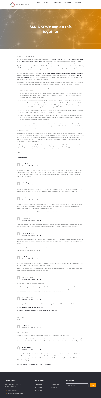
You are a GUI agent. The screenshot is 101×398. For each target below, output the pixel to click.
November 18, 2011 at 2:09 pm (31, 151)
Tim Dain (24, 311)
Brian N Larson (26, 219)
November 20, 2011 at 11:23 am (31, 206)
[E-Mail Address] (77, 371)
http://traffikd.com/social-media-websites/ (30, 293)
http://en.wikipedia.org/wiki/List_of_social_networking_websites (37, 296)
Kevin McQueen (26, 149)
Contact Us (38, 376)
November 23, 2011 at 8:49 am (31, 313)
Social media (48, 350)
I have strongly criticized (27, 53)
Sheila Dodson (26, 242)
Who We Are (38, 370)
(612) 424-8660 (11, 376)
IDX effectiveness (32, 350)
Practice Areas (54, 370)
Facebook (25, 350)
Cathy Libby (25, 168)
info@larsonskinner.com (14, 379)
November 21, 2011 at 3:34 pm (31, 285)
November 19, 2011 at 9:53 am (31, 185)
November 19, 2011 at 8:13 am (31, 170)
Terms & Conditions (35, 393)
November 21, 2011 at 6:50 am (31, 221)
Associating (53, 373)
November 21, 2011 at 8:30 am (31, 244)
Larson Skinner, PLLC (17, 393)
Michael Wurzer (26, 333)
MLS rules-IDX (41, 350)
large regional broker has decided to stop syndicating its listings (63, 59)
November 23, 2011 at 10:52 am (31, 335)
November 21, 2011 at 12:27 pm (31, 265)
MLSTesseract (39, 373)
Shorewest (25, 63)
